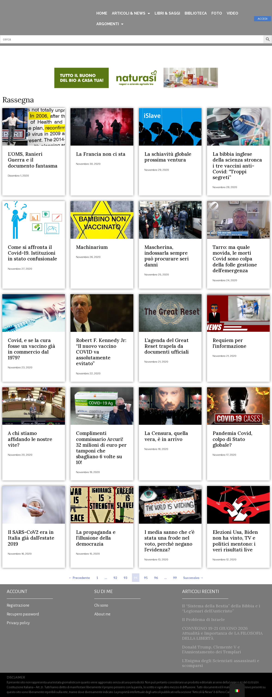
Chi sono (101, 605)
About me (102, 614)
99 (176, 576)
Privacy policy (18, 623)
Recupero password (23, 614)
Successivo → (193, 578)
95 (147, 576)
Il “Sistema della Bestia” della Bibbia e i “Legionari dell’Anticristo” (221, 608)
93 (126, 576)
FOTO (216, 13)
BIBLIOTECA (196, 13)
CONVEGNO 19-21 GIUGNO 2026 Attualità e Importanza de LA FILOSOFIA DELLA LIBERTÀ (222, 633)
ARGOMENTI (109, 24)
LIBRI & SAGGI (167, 13)
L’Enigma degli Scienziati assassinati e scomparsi (220, 663)
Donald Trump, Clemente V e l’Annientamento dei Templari (211, 649)
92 (116, 576)
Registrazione (18, 605)
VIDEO (232, 13)
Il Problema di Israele (203, 619)
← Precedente (79, 578)
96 (157, 576)
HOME (101, 13)
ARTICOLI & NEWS (131, 13)
